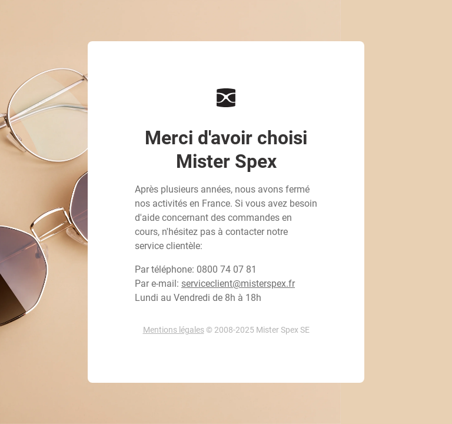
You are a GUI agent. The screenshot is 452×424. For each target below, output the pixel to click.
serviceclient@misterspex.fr (238, 283)
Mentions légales (173, 329)
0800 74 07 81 (227, 269)
